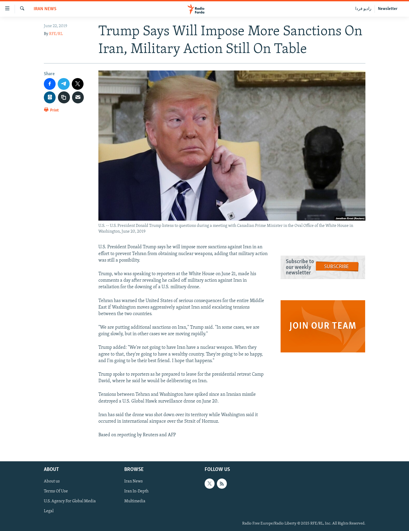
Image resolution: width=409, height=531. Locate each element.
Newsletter (388, 9)
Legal (49, 511)
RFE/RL (56, 34)
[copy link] (64, 97)
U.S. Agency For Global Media (70, 501)
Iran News (45, 9)
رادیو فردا (363, 9)
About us (52, 482)
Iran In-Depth (136, 491)
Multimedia (134, 501)
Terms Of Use (56, 491)
